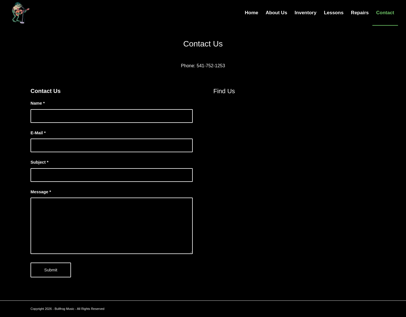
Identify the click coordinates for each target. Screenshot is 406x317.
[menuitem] (251, 12)
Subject (39, 162)
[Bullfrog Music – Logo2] (19, 12)
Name (38, 103)
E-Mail (38, 133)
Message (41, 192)
